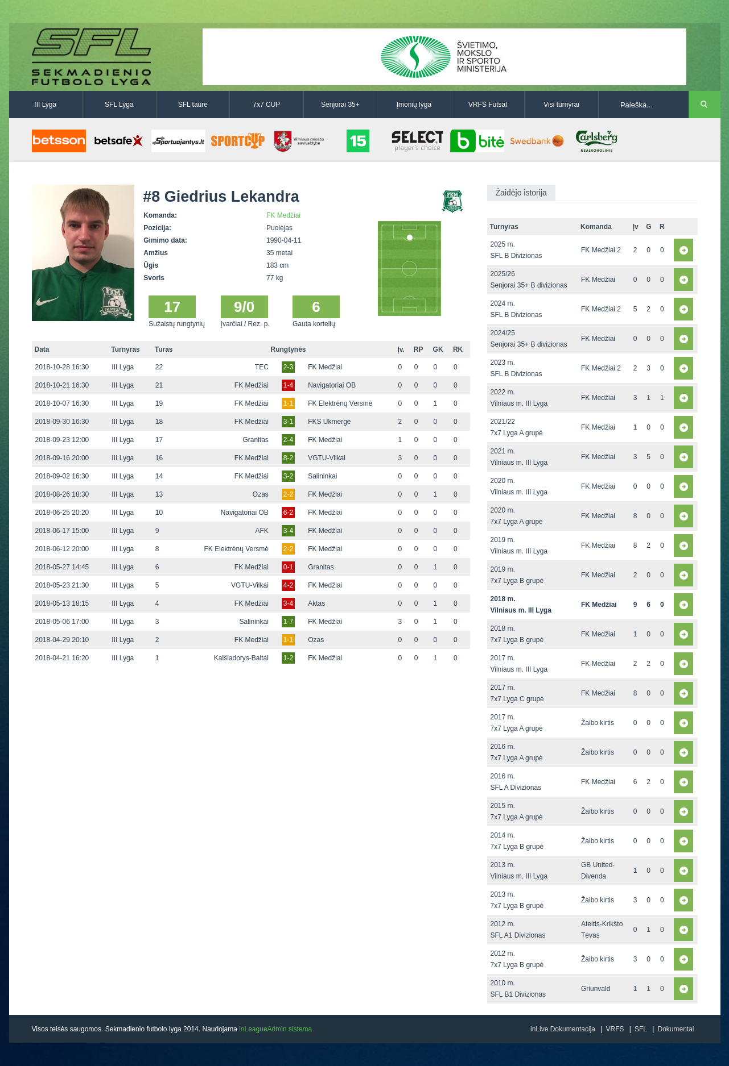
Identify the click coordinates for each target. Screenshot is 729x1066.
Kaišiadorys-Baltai (241, 658)
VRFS (615, 1029)
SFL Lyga (119, 105)
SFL (641, 1029)
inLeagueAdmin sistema (275, 1029)
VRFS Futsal (487, 105)
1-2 (288, 658)
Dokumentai (675, 1029)
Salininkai (322, 476)
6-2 (288, 513)
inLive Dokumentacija (562, 1029)
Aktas (316, 603)
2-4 (288, 440)
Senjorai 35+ (340, 105)
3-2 (288, 476)
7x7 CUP (266, 105)
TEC (262, 367)
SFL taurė (193, 105)
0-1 (288, 567)
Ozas (261, 494)
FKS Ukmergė (329, 422)
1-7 (288, 622)
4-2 (288, 585)
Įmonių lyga (414, 105)
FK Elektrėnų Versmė (340, 403)
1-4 (288, 385)
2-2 (288, 494)
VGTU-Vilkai (326, 458)
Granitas (256, 440)
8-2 (288, 458)
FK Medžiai (283, 215)
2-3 (288, 367)
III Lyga (45, 105)
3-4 (288, 531)
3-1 (288, 422)
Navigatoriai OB (332, 385)
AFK (262, 531)
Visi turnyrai (561, 105)
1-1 (288, 403)
